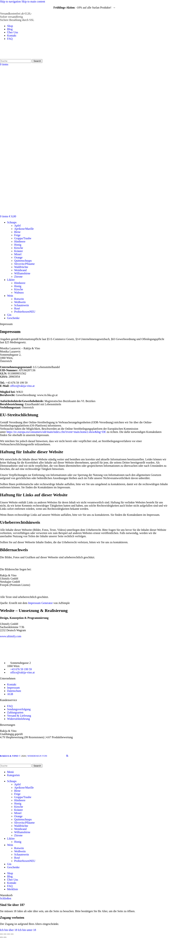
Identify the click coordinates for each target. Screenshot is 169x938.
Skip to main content (33, 1)
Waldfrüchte (21, 267)
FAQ (10, 706)
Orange (18, 257)
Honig (17, 244)
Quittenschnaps (23, 260)
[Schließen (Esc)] (1, 934)
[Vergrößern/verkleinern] (12, 934)
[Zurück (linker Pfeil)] (1, 937)
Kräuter (18, 251)
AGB (10, 694)
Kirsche (18, 247)
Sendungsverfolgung (19, 709)
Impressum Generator (40, 602)
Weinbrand (20, 270)
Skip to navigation (10, 1)
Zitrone (18, 276)
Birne (17, 231)
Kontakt (11, 684)
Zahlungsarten (15, 712)
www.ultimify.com (10, 636)
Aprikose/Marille (24, 228)
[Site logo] (18, 57)
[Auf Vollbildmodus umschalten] (8, 934)
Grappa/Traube (22, 238)
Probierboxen (24, 311)
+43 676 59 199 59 (21, 669)
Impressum (13, 687)
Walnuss (19, 292)
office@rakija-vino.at (22, 385)
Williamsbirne (22, 273)
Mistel (17, 254)
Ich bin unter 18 (27, 929)
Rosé (17, 308)
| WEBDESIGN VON (46, 756)
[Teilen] (5, 934)
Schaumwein (21, 305)
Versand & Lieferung (19, 715)
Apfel (17, 225)
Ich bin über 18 (9, 929)
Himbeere (19, 241)
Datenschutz (14, 690)
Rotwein (19, 298)
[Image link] (19, 656)
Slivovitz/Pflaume (24, 263)
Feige (17, 235)
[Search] (15, 61)
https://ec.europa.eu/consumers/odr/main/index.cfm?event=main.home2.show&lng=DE (56, 431)
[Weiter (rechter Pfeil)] (5, 937)
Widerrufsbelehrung (18, 718)
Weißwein (20, 302)
